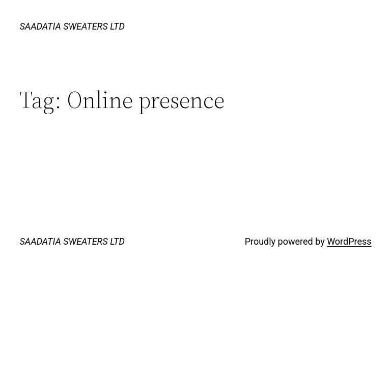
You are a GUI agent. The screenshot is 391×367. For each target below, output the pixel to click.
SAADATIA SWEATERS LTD (72, 26)
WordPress (349, 241)
